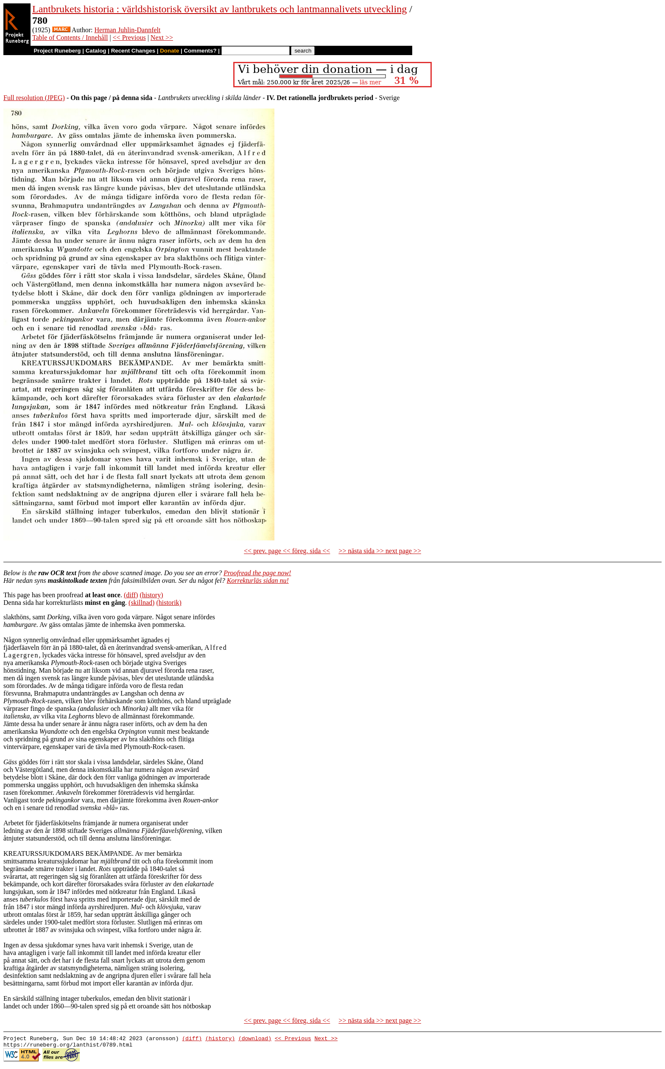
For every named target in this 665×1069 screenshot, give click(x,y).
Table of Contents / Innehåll (70, 37)
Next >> (162, 37)
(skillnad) (141, 602)
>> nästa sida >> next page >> (379, 550)
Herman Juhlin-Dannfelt (128, 29)
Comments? (200, 50)
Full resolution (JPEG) (34, 97)
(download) (254, 1039)
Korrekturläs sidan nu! (258, 580)
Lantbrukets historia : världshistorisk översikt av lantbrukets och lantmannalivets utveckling (219, 8)
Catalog (96, 50)
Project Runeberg (57, 50)
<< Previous (129, 37)
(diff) (131, 595)
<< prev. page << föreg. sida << (287, 550)
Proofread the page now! (257, 572)
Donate (169, 50)
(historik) (169, 602)
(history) (151, 595)
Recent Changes (133, 50)
